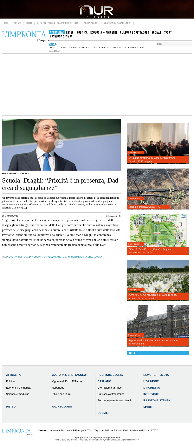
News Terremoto (156, 374)
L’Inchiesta (151, 387)
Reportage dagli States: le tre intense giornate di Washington (153, 342)
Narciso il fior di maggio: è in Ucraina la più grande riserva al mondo (153, 296)
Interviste (151, 394)
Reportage (58, 387)
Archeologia (62, 406)
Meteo (29, 23)
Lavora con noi (90, 23)
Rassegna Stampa (156, 400)
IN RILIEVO (25, 173)
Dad (26, 257)
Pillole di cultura (61, 394)
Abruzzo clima (58, 47)
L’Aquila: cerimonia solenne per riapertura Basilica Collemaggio (152, 159)
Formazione (9, 173)
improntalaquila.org (79, 257)
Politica (10, 381)
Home (5, 23)
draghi (33, 257)
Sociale (104, 413)
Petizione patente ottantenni (114, 400)
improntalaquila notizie (52, 257)
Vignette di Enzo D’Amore (67, 381)
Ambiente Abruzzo (79, 47)
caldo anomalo (117, 47)
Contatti (17, 23)
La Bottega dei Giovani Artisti (117, 23)
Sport (148, 406)
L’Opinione (151, 381)
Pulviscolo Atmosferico (111, 394)
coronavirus (14, 257)
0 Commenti (111, 216)
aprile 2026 (99, 47)
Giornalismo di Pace (110, 387)
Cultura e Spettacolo (69, 374)
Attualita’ (13, 374)
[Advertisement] (97, 84)
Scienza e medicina (17, 394)
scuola (97, 257)
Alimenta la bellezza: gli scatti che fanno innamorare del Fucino (150, 250)
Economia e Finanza (18, 387)
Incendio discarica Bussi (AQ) (145, 206)
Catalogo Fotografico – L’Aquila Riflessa (57, 23)
